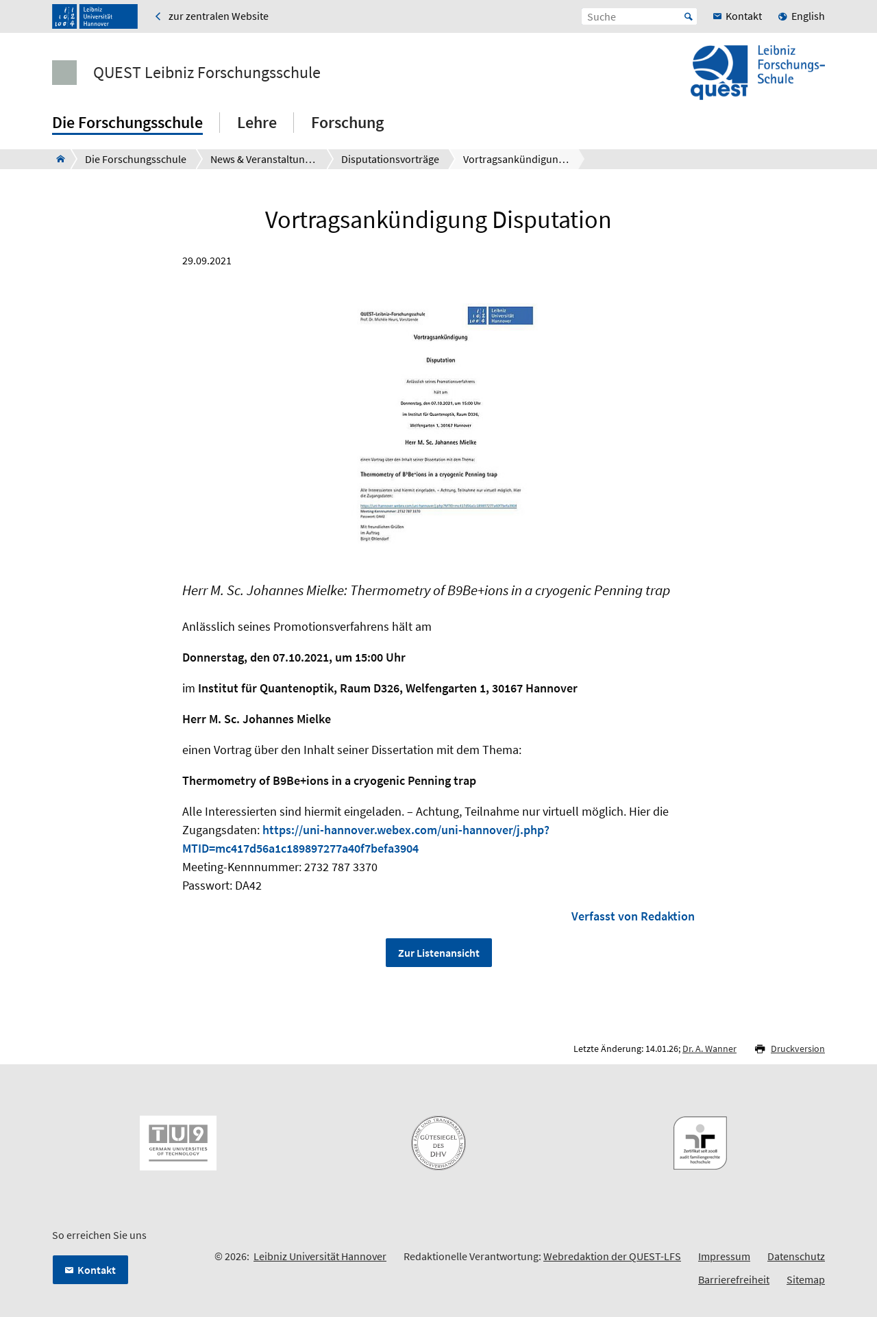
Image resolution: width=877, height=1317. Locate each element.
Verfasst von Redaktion (633, 916)
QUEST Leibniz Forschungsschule (207, 72)
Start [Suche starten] (688, 16)
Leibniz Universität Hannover (320, 1256)
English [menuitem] (808, 16)
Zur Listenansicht (439, 952)
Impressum (724, 1256)
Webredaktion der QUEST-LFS (612, 1256)
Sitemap (806, 1279)
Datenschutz (796, 1256)
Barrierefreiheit (733, 1279)
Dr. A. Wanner (709, 1048)
